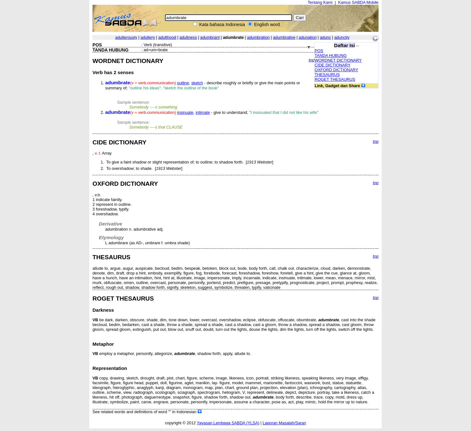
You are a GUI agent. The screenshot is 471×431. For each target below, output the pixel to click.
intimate (202, 112)
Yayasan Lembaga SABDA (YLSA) (228, 423)
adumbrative (284, 37)
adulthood (167, 37)
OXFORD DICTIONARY (336, 69)
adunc (325, 37)
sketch (197, 82)
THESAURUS (327, 74)
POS (319, 50)
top (311, 60)
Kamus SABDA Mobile (358, 2)
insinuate (185, 112)
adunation (308, 37)
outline (183, 82)
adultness (188, 37)
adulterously (126, 37)
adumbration (258, 37)
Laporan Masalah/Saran (284, 423)
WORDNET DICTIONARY (338, 60)
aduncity (342, 37)
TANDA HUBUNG (331, 55)
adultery (147, 37)
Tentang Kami (320, 2)
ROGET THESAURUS (335, 79)
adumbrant (210, 37)
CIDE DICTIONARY (333, 65)
